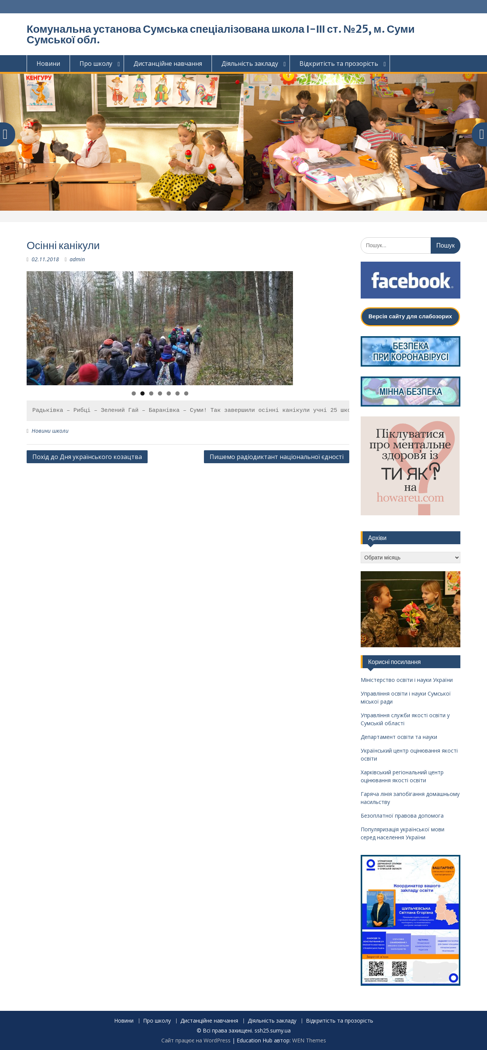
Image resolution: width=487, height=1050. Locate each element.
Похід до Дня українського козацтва (87, 457)
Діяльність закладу (249, 63)
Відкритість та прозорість (338, 63)
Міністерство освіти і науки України (407, 679)
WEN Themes (309, 1040)
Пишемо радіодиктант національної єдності (277, 457)
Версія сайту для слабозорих (410, 316)
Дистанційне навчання (168, 63)
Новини (48, 63)
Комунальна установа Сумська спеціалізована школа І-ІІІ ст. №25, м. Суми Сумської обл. (221, 34)
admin (77, 259)
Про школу (96, 63)
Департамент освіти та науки (399, 736)
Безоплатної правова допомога (402, 815)
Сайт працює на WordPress (196, 1040)
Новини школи (50, 430)
